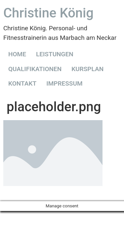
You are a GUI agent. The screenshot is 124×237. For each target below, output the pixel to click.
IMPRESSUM (64, 83)
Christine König (48, 13)
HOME (17, 54)
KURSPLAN (87, 69)
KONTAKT (22, 83)
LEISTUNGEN (54, 54)
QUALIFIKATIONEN (35, 69)
